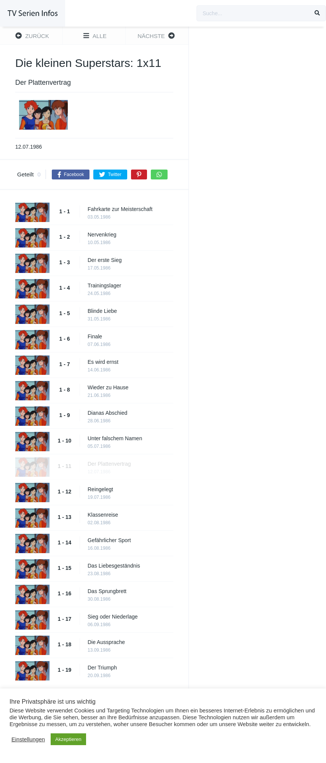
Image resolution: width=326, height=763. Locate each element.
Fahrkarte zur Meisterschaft (120, 209)
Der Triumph (102, 668)
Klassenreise (103, 515)
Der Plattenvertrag (109, 464)
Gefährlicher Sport (109, 540)
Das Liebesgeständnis (114, 566)
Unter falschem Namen (115, 438)
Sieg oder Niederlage (113, 617)
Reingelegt (100, 489)
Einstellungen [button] (28, 739)
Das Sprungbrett (107, 591)
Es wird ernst (103, 362)
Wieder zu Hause (108, 387)
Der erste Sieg (104, 260)
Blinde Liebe (102, 311)
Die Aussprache (106, 642)
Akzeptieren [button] (68, 739)
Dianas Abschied (107, 413)
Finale (95, 336)
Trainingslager (104, 285)
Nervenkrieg (102, 235)
